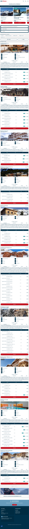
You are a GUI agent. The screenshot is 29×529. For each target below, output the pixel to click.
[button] (2, 526)
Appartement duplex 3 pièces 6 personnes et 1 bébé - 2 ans (8, 344)
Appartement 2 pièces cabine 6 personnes (6, 118)
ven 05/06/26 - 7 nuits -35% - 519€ (7, 78)
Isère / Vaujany (2, 400)
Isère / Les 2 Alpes (3, 206)
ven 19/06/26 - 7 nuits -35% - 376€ (7, 439)
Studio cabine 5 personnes (4, 157)
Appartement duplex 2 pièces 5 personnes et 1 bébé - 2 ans (8, 337)
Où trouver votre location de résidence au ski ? (14, 6)
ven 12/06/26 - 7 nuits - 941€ (7, 233)
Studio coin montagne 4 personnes (5, 234)
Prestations (14, 148)
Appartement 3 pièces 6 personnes (5, 479)
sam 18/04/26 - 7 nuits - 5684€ (9, 302)
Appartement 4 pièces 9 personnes (5, 124)
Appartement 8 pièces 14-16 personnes (5, 300)
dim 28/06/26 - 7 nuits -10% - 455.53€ (7, 426)
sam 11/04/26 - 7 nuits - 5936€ (9, 295)
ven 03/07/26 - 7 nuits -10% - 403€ (7, 119)
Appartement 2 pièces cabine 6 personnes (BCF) (6, 428)
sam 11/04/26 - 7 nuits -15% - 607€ (7, 242)
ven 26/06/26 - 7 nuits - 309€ (10, 194)
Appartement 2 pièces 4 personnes (5, 70)
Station (22, 148)
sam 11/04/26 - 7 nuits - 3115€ (9, 286)
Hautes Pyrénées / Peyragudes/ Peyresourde (6, 87)
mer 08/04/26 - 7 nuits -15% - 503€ (7, 236)
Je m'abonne (14, 504)
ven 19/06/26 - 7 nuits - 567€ (10, 342)
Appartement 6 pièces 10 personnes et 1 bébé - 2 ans (7, 350)
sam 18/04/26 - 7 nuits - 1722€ (7, 385)
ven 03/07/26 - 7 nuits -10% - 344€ (7, 113)
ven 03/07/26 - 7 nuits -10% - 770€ (7, 126)
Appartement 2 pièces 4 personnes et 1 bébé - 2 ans (7, 334)
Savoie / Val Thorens (3, 248)
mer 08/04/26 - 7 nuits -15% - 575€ (7, 239)
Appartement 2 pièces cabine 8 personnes (6, 241)
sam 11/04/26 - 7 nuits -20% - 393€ (7, 481)
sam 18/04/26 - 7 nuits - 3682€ (9, 289)
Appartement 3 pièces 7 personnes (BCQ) (6, 431)
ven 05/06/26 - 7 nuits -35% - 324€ (7, 72)
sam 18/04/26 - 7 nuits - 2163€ (7, 388)
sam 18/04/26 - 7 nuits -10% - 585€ (7, 155)
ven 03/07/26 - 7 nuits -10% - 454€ (7, 116)
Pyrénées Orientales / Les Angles (4, 167)
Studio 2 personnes (3, 231)
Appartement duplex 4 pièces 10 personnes (6, 80)
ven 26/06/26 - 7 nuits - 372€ (10, 197)
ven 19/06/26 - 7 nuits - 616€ (10, 345)
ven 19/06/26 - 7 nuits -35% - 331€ (7, 429)
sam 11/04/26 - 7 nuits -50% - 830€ (7, 445)
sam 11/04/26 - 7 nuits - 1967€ (9, 276)
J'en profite (6, 22)
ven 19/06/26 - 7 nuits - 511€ (10, 336)
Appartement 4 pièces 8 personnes (5, 121)
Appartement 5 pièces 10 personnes (5, 393)
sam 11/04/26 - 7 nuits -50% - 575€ (7, 436)
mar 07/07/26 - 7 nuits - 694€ (10, 339)
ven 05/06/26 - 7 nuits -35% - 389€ (7, 75)
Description (5, 148)
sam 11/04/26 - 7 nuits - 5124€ (9, 292)
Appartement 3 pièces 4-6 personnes (5, 278)
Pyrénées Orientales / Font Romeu (5, 451)
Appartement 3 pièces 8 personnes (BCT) (6, 434)
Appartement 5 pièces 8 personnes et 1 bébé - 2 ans (7, 347)
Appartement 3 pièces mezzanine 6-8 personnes (6, 281)
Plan (26, 148)
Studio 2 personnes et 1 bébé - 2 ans (5, 331)
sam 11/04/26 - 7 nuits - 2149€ (9, 279)
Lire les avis (16, 60)
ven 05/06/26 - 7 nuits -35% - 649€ (7, 81)
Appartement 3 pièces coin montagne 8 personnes (7, 199)
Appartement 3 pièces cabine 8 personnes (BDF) (6, 437)
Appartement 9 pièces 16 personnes (5, 297)
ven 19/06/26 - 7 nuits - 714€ (10, 352)
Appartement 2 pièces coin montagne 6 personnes (7, 73)
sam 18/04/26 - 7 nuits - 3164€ (7, 391)
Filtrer (8, 39)
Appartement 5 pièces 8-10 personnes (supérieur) (6, 287)
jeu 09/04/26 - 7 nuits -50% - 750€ (7, 442)
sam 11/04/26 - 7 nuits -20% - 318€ (7, 478)
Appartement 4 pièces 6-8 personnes (5, 284)
